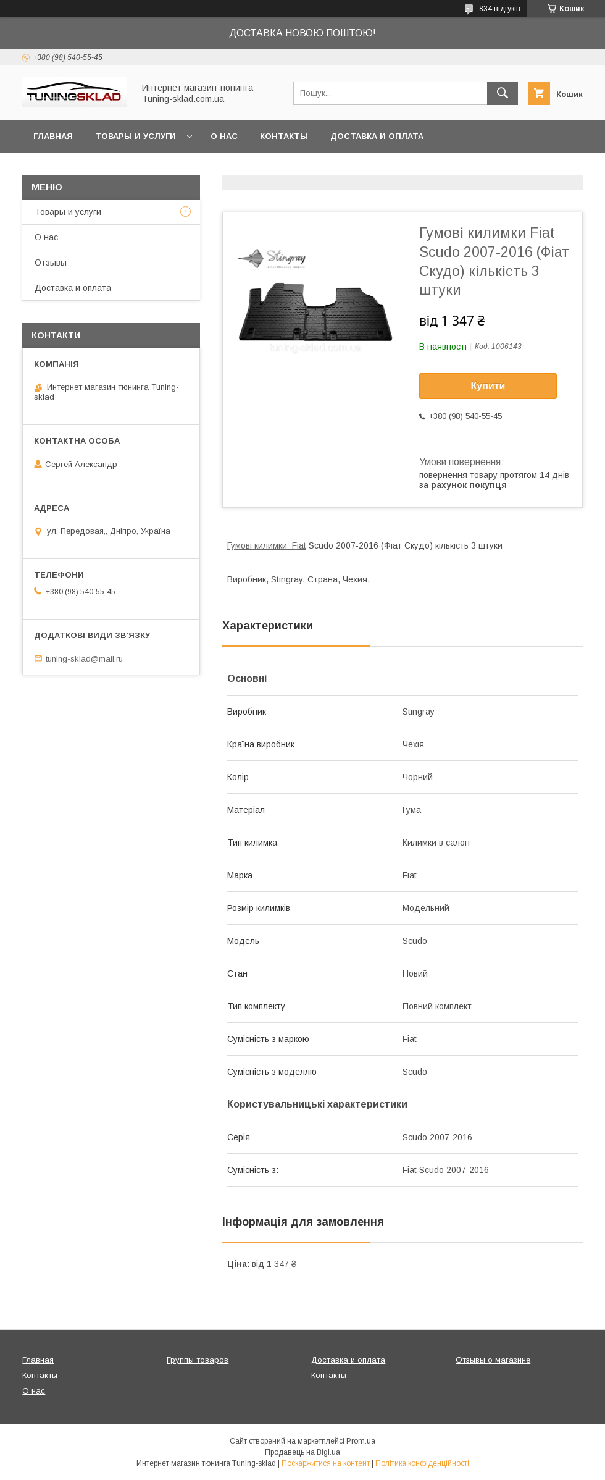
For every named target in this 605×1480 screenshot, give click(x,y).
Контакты (284, 136)
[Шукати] (502, 93)
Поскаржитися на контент (326, 1463)
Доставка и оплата (377, 136)
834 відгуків (499, 8)
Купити (488, 386)
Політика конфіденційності (422, 1463)
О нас (224, 136)
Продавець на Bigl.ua (302, 1452)
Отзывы (51, 262)
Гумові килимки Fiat (266, 545)
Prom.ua (360, 1441)
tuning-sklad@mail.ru (84, 658)
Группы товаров (197, 1359)
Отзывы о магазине (493, 1359)
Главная (53, 136)
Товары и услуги (135, 136)
